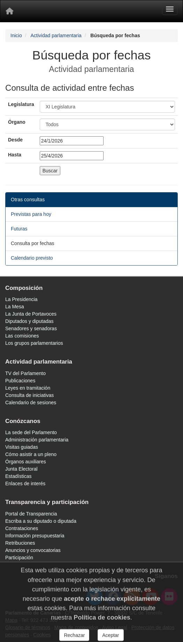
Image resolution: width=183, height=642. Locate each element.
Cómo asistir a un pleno (30, 454)
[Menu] (169, 9)
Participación (19, 557)
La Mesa (14, 306)
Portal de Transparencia (31, 514)
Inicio (16, 35)
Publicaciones (20, 380)
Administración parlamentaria (36, 439)
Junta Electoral (21, 469)
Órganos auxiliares (25, 461)
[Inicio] (9, 11)
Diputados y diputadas (29, 321)
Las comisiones (22, 336)
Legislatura (21, 104)
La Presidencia (21, 299)
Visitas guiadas (21, 447)
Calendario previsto (32, 258)
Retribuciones (20, 543)
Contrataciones (21, 528)
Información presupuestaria (34, 535)
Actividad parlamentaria (55, 35)
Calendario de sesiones (30, 402)
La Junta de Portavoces (30, 314)
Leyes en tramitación (27, 388)
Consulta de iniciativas (29, 395)
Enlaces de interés (25, 483)
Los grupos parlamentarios (34, 343)
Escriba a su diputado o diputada (40, 521)
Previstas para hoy (31, 214)
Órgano (16, 122)
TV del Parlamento (25, 373)
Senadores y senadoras (31, 328)
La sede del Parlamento (31, 432)
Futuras (19, 228)
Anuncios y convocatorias (33, 550)
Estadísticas (18, 476)
